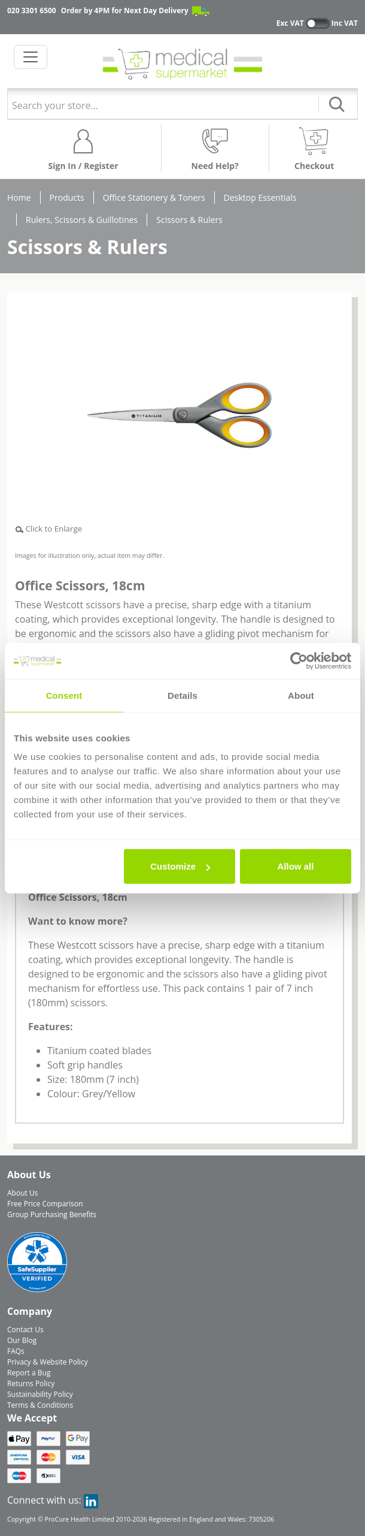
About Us (22, 1193)
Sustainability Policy (40, 1394)
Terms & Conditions (40, 1405)
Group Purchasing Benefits (51, 1214)
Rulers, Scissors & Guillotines (82, 219)
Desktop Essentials (260, 197)
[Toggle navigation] (30, 57)
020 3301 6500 (31, 10)
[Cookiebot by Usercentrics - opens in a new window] (299, 660)
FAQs (16, 1351)
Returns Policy (30, 1383)
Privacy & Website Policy (47, 1362)
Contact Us (25, 1329)
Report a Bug (28, 1373)
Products (67, 197)
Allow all (296, 866)
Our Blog (21, 1340)
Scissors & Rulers (189, 219)
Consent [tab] (64, 695)
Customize (180, 866)
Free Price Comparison (45, 1204)
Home (19, 197)
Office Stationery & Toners (154, 197)
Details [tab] (182, 695)
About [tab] (301, 695)
